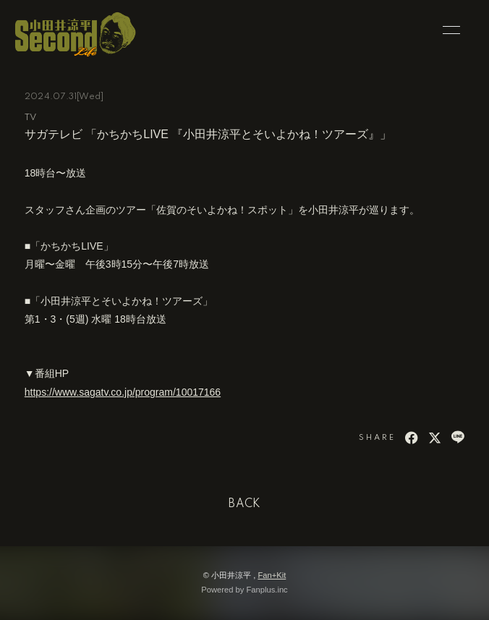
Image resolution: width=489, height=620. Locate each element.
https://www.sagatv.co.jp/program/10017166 (123, 392)
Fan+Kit (272, 575)
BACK (244, 504)
